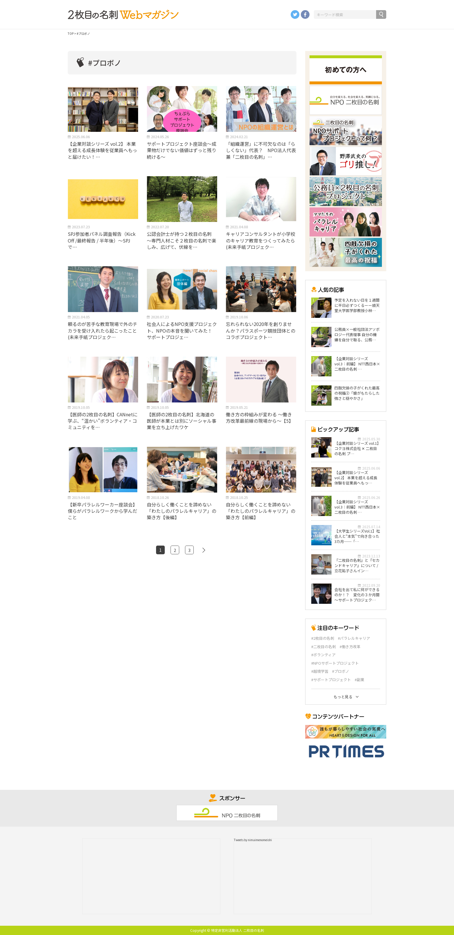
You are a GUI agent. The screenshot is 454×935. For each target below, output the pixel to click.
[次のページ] (203, 550)
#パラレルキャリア (354, 638)
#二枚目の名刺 (323, 646)
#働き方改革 (350, 646)
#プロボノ (340, 671)
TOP (71, 33)
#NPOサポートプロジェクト (335, 663)
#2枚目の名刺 (322, 638)
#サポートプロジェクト (331, 679)
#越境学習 (319, 671)
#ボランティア (323, 655)
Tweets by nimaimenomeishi (253, 840)
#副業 (359, 679)
